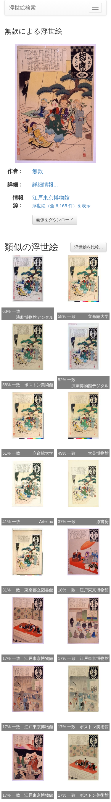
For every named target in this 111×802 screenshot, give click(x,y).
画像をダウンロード (54, 219)
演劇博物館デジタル (34, 317)
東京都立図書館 (38, 590)
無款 (37, 171)
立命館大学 (98, 316)
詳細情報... (45, 185)
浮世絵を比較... (88, 247)
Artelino (46, 521)
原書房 (102, 521)
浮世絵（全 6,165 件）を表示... (63, 205)
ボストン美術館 (38, 384)
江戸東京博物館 (51, 198)
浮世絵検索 (22, 8)
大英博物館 (98, 453)
